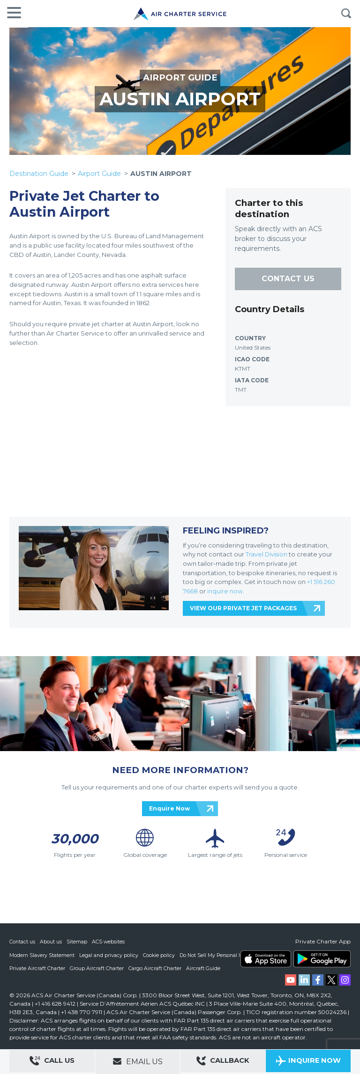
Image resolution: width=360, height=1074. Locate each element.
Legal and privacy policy (110, 954)
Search (346, 13)
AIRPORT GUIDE (180, 77)
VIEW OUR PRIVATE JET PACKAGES (243, 608)
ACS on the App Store (265, 958)
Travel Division (267, 554)
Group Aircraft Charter (98, 967)
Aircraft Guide (205, 967)
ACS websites (109, 941)
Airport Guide (99, 173)
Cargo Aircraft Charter (156, 967)
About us (51, 941)
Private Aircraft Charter (37, 967)
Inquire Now (308, 1062)
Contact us (22, 941)
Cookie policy (160, 954)
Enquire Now (169, 808)
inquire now (225, 591)
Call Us (52, 1062)
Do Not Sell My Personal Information (226, 954)
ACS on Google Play (322, 958)
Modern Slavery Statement (42, 954)
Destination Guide (38, 173)
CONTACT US (288, 278)
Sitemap (77, 941)
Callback (223, 1062)
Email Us (137, 1061)
